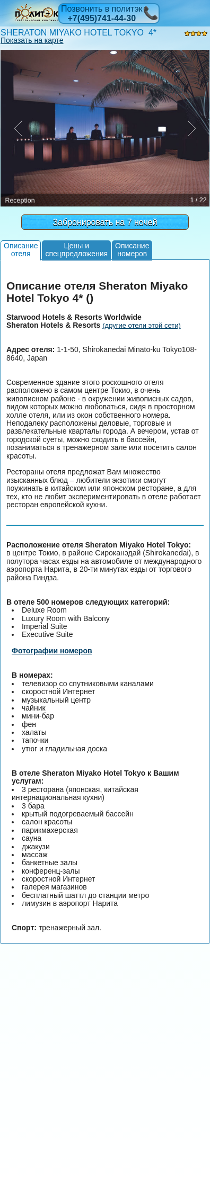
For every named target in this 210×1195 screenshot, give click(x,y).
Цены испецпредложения (76, 249)
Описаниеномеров (132, 249)
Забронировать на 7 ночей (104, 222)
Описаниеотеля (21, 249)
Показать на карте (32, 40)
